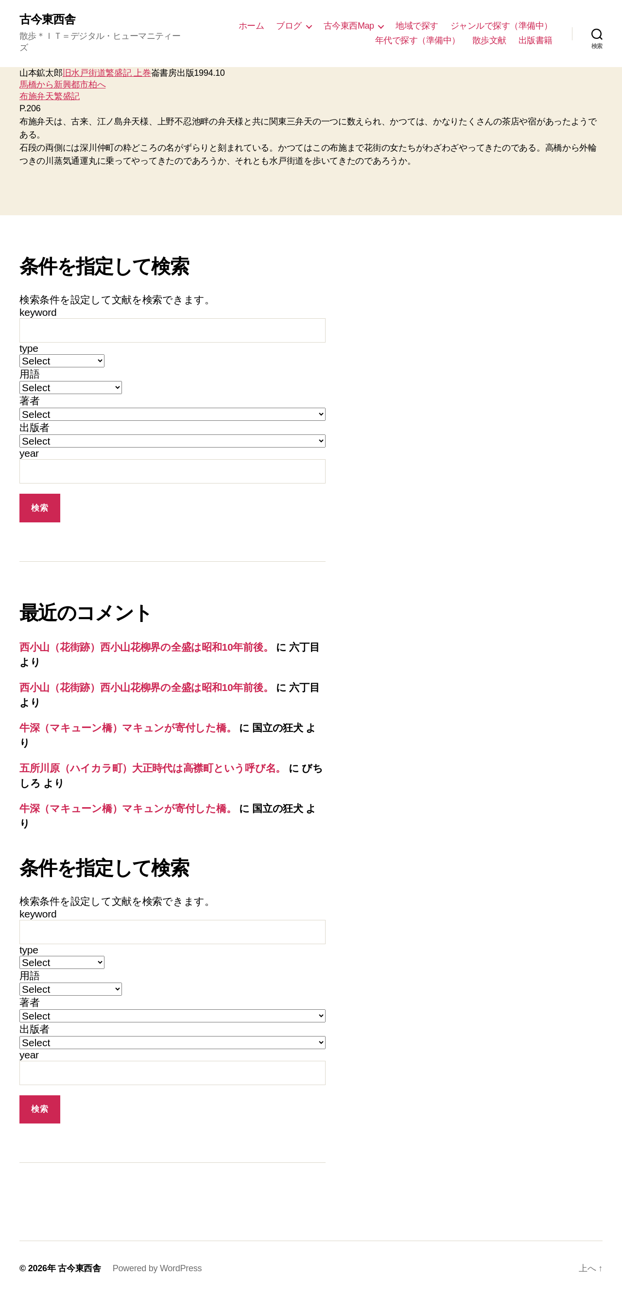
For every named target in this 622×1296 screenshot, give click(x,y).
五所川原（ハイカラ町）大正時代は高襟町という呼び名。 (152, 768)
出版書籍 (535, 40)
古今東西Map (349, 26)
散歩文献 (489, 40)
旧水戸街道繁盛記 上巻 (107, 73)
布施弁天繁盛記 (49, 96)
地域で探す (417, 26)
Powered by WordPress (157, 1268)
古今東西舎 (47, 19)
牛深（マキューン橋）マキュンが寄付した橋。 (127, 727)
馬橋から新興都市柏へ (62, 84)
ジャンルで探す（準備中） (501, 26)
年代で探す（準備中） (417, 40)
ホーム (251, 26)
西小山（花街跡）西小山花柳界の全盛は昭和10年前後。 (146, 647)
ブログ (289, 26)
